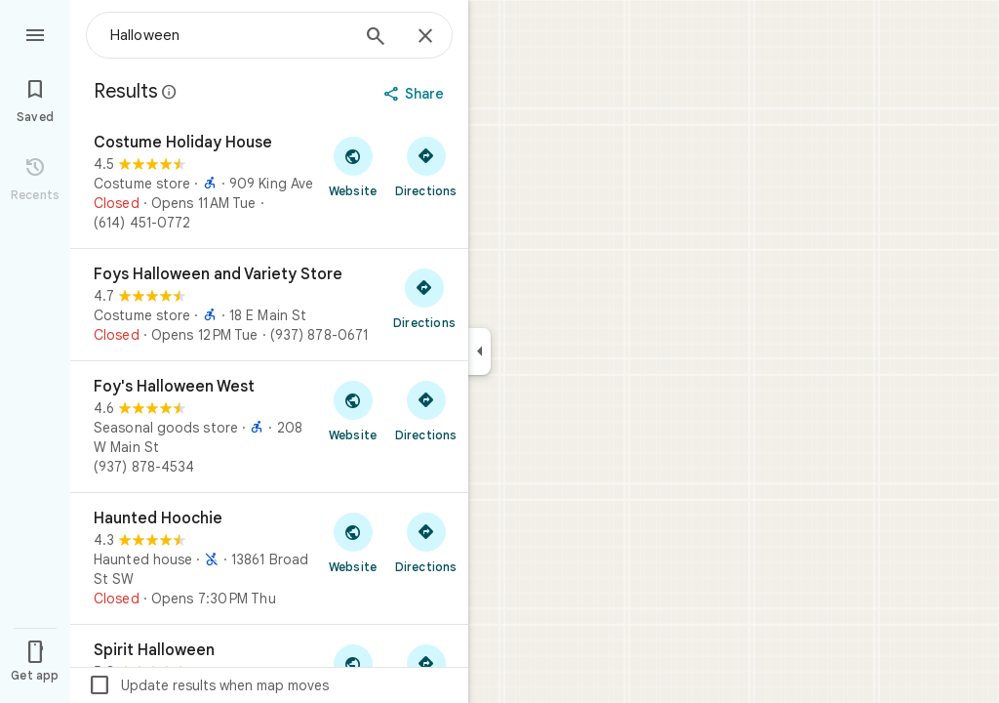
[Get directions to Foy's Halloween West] (425, 410)
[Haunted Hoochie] (269, 558)
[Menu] (35, 33)
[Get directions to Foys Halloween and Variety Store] (424, 298)
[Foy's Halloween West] (269, 426)
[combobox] (229, 35)
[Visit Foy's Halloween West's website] (352, 410)
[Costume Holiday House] (269, 182)
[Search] (375, 38)
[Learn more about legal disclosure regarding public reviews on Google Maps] (169, 91)
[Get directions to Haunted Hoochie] (425, 542)
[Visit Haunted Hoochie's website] (352, 542)
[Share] (416, 93)
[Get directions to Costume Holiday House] (425, 166)
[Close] (425, 37)
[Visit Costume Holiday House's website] (352, 166)
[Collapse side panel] (479, 351)
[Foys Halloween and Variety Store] (269, 304)
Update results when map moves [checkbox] (208, 685)
